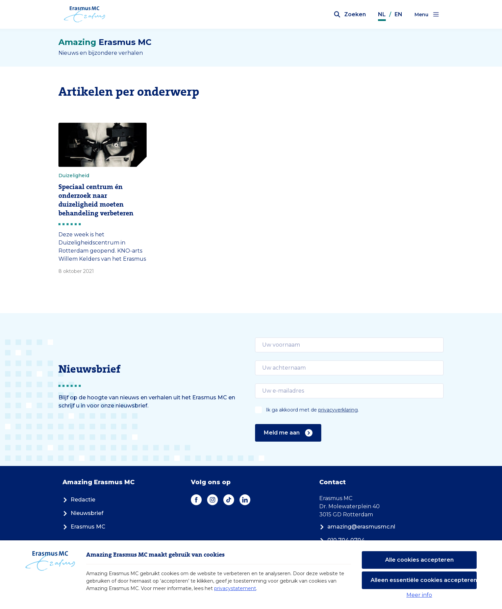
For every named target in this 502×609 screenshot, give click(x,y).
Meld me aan (288, 433)
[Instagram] (212, 499)
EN (398, 14)
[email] (349, 344)
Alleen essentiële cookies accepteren (424, 580)
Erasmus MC (83, 526)
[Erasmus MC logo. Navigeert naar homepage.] (84, 14)
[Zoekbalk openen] (350, 14)
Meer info (419, 595)
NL (382, 14)
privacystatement (235, 588)
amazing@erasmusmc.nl (357, 526)
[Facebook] (196, 499)
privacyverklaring (338, 410)
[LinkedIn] (245, 499)
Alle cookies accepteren (419, 560)
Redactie (78, 499)
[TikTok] (228, 499)
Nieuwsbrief (82, 513)
